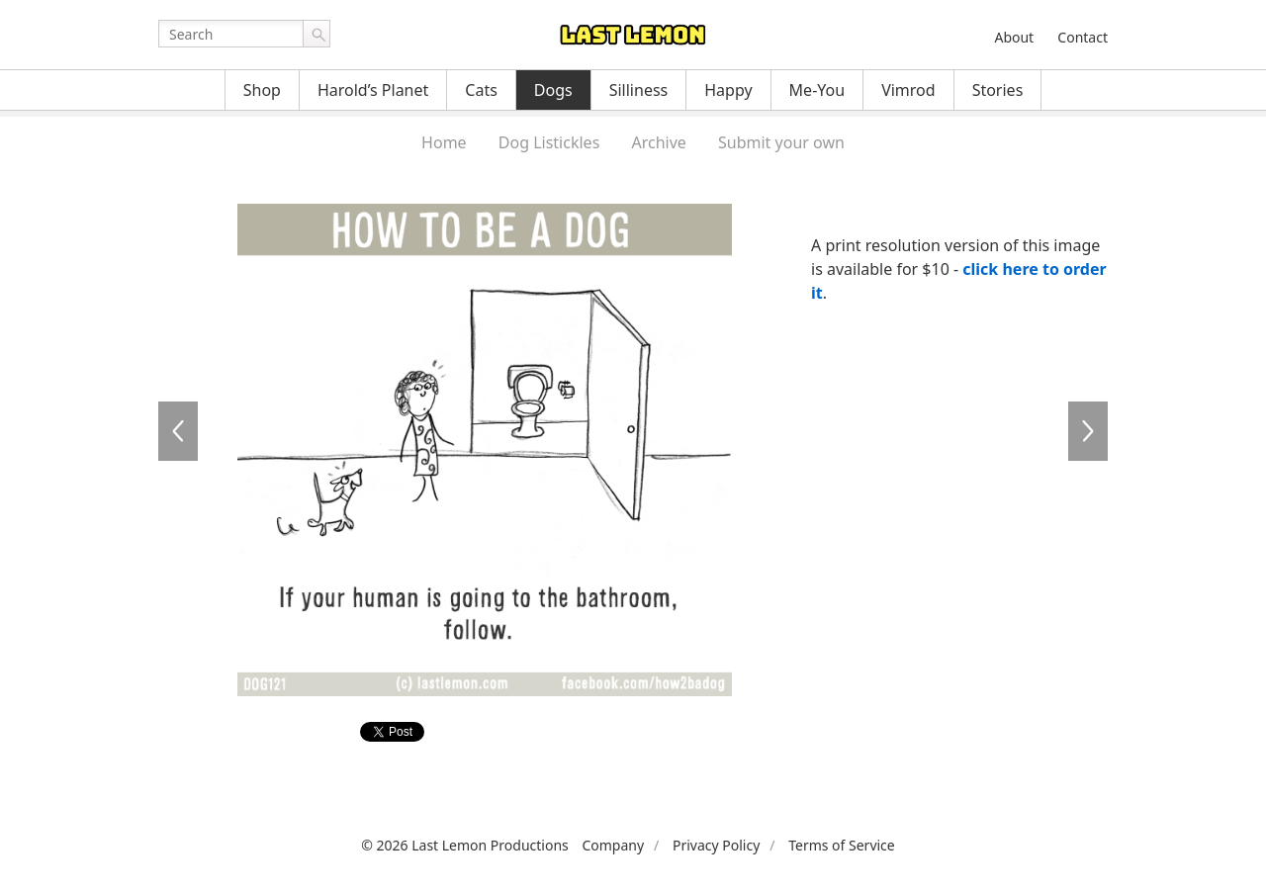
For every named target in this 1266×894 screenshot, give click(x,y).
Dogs (553, 90)
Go (316, 33)
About (1014, 37)
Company (613, 845)
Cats (481, 90)
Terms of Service (841, 845)
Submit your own (781, 142)
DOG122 (1088, 431)
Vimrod (908, 90)
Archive (658, 142)
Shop (262, 90)
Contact (1082, 37)
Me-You (817, 90)
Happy (728, 90)
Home (444, 142)
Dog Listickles (548, 142)
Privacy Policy (716, 845)
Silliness (639, 90)
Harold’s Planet (372, 90)
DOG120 (178, 431)
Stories (998, 90)
